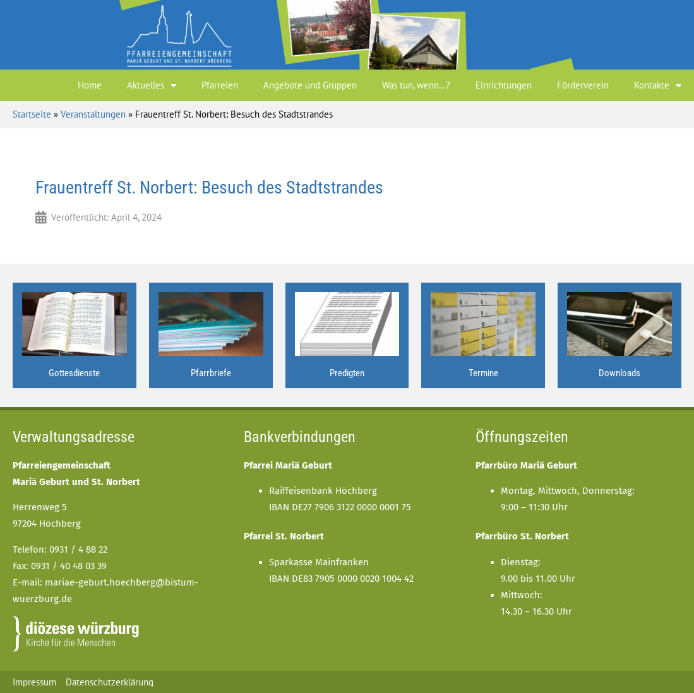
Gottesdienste (74, 373)
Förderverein (583, 85)
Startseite (32, 114)
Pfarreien (219, 85)
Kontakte (657, 86)
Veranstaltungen (93, 114)
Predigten (347, 373)
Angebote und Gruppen (310, 85)
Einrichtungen (504, 85)
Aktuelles (151, 86)
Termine (483, 373)
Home (90, 85)
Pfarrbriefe (211, 373)
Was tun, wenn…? (416, 85)
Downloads (619, 373)
